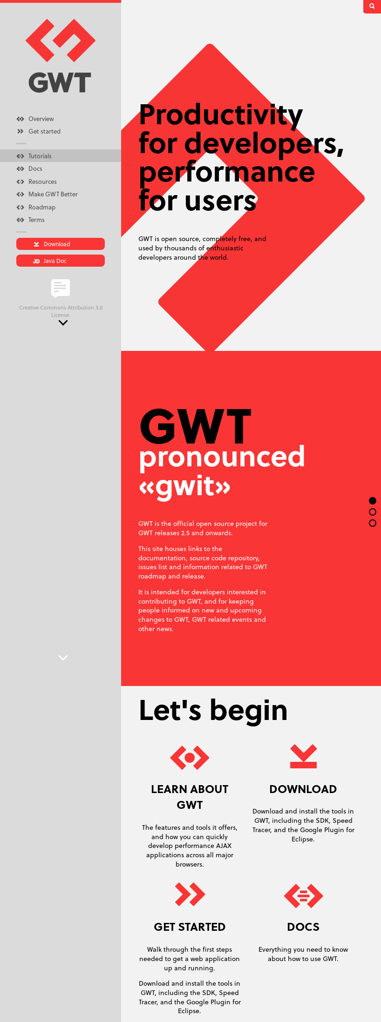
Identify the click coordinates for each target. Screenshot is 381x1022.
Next (63, 323)
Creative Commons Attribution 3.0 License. (60, 311)
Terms (30, 219)
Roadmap (35, 206)
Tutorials (34, 155)
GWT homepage (60, 56)
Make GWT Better (47, 193)
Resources (36, 181)
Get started (38, 130)
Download (51, 243)
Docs (29, 168)
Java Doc (50, 260)
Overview (35, 118)
